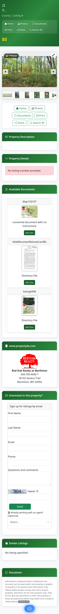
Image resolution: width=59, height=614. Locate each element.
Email (11, 442)
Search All (35, 29)
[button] (5, 72)
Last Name (14, 427)
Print (8, 29)
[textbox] (29, 522)
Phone (11, 456)
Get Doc (29, 232)
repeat (23, 491)
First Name (14, 413)
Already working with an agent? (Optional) (25, 514)
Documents (39, 23)
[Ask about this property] (29, 608)
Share (21, 29)
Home (9, 23)
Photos (23, 23)
